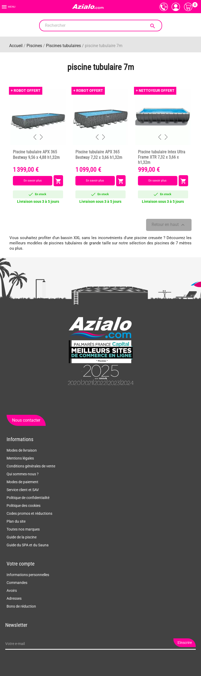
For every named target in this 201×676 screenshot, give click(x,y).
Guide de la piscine (22, 537)
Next (41, 137)
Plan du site (16, 521)
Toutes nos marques (23, 529)
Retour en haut (169, 225)
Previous (35, 137)
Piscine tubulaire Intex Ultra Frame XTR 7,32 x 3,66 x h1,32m (161, 157)
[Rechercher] (100, 25)
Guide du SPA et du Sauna (28, 545)
